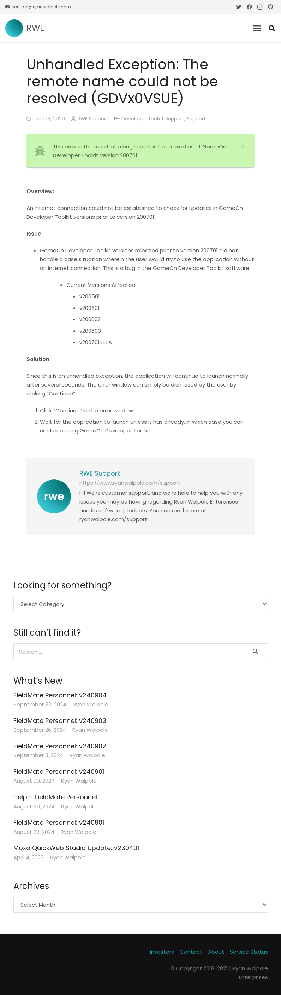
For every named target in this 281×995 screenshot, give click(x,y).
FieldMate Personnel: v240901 (58, 771)
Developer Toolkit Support (152, 119)
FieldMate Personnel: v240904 (60, 695)
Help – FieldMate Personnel (55, 797)
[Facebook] (249, 7)
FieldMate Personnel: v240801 (58, 822)
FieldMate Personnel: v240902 (59, 746)
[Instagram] (260, 7)
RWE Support (93, 119)
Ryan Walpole (90, 704)
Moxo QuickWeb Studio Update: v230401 (76, 847)
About (216, 951)
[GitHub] (270, 7)
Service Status (249, 951)
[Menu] (257, 28)
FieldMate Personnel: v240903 (59, 720)
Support (196, 119)
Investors (162, 951)
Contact (191, 951)
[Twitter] (238, 7)
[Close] (243, 146)
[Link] (14, 28)
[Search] (272, 28)
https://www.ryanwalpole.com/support (129, 483)
